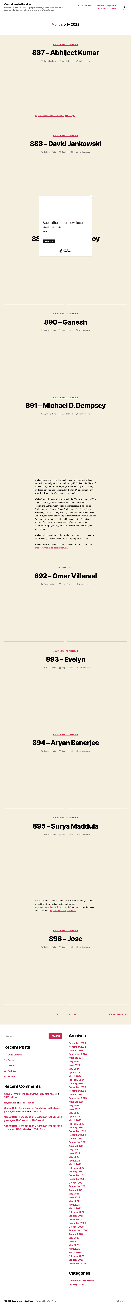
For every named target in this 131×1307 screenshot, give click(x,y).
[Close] (91, 196)
